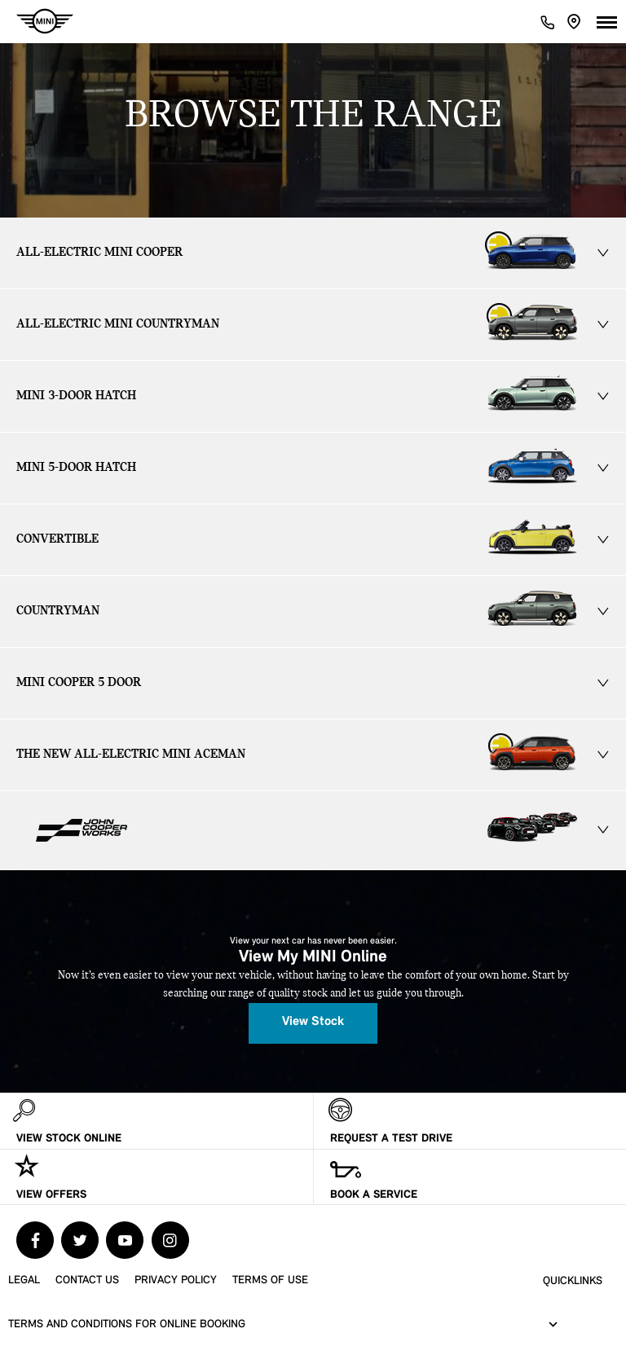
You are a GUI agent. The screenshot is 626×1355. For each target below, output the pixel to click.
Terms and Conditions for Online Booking (126, 1324)
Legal (24, 1280)
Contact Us (87, 1280)
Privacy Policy (175, 1280)
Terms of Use (270, 1280)
